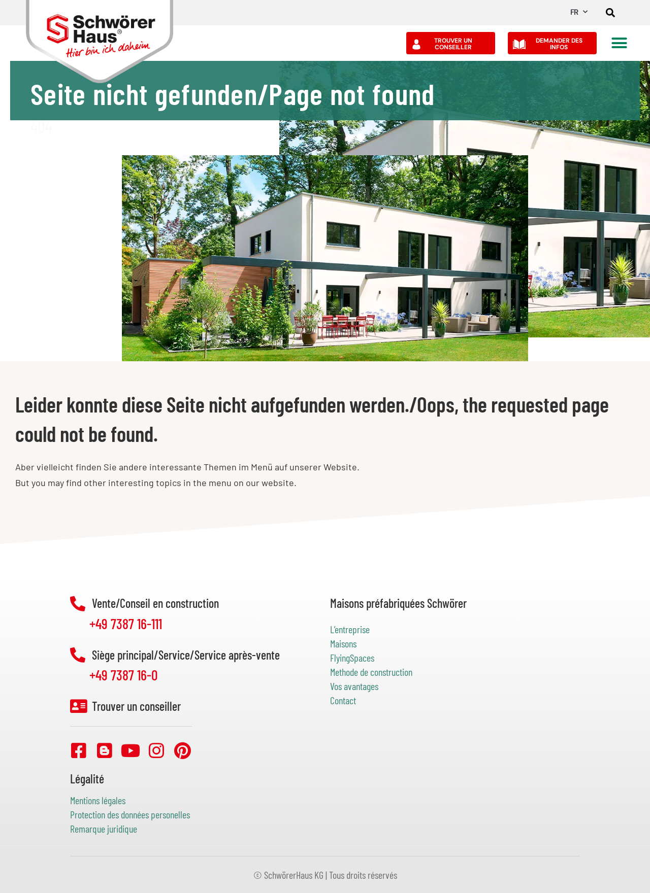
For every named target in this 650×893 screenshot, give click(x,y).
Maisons (343, 643)
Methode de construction (371, 672)
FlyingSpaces (352, 657)
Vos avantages (354, 686)
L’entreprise (350, 629)
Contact (343, 700)
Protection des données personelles (130, 814)
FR (578, 12)
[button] (610, 13)
